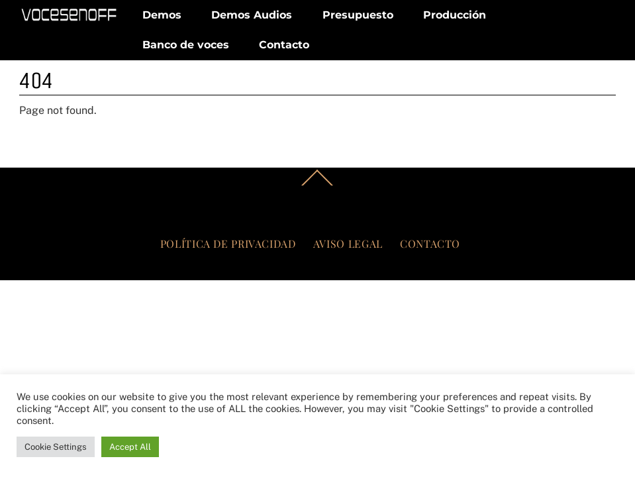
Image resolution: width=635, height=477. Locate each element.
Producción (454, 15)
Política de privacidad (228, 243)
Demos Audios (251, 15)
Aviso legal (348, 243)
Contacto (284, 44)
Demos (161, 15)
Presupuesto (357, 15)
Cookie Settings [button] (55, 447)
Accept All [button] (130, 447)
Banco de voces (185, 44)
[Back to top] (318, 185)
